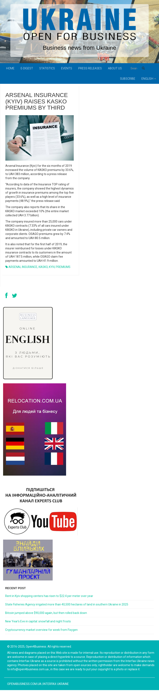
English (148, 78)
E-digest (27, 68)
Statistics (47, 68)
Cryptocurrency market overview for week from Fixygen (41, 629)
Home (10, 68)
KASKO (43, 267)
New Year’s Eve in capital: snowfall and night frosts (38, 621)
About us (115, 68)
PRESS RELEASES (90, 68)
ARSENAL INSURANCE (22, 267)
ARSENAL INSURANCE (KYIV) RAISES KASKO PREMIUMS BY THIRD (36, 101)
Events (66, 68)
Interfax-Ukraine (56, 684)
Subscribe (127, 78)
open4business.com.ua (24, 684)
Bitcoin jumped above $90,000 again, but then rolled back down (46, 613)
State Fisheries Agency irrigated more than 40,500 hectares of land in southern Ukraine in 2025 (66, 604)
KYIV (52, 267)
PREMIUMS (63, 267)
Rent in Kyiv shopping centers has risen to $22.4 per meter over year (49, 596)
